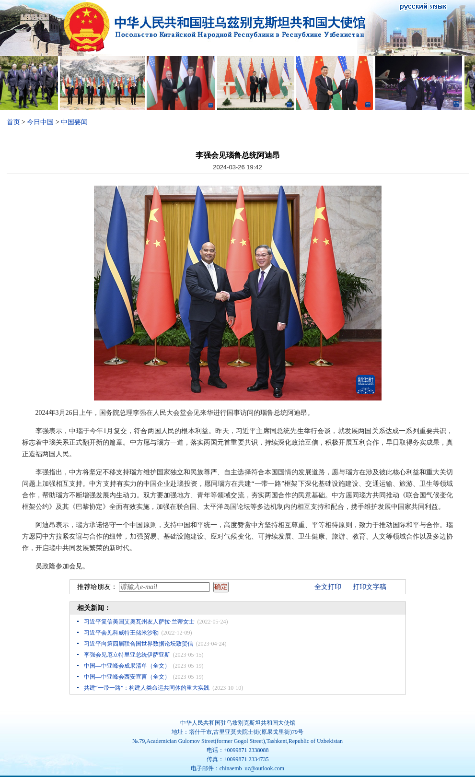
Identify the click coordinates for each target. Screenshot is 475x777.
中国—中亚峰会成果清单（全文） (127, 665)
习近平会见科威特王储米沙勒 (121, 632)
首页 (13, 122)
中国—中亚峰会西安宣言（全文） (127, 676)
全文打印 (327, 586)
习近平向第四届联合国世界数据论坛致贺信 (138, 643)
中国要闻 (74, 122)
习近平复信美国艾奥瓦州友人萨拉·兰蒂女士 (139, 621)
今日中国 (40, 122)
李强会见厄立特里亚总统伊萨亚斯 (127, 654)
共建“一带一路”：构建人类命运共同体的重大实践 (147, 687)
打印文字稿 (369, 586)
